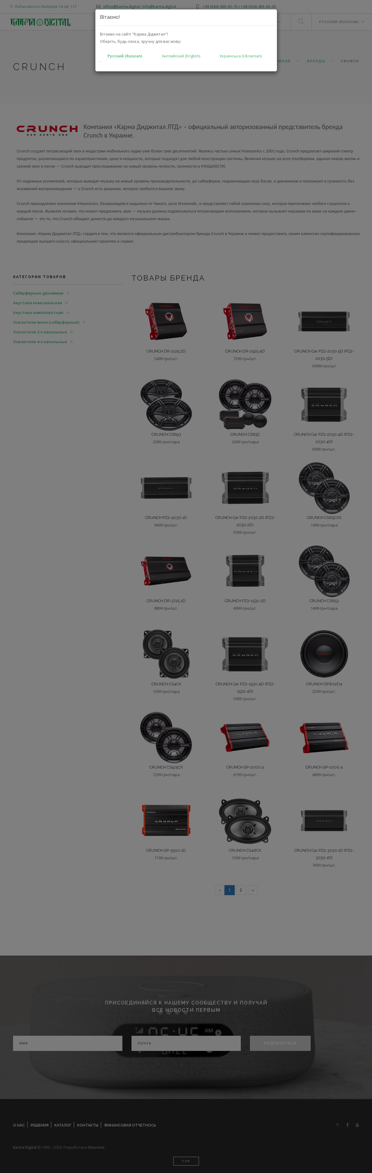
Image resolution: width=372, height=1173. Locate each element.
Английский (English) (181, 56)
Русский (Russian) (125, 56)
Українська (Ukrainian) (240, 56)
